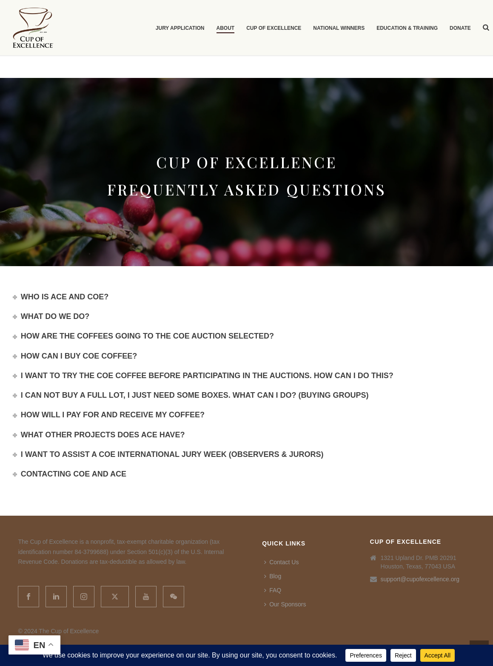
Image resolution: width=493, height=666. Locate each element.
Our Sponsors (285, 604)
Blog (272, 576)
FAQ (272, 590)
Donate (460, 28)
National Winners (339, 28)
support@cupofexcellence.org (420, 579)
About (226, 28)
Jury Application (180, 28)
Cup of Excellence (273, 28)
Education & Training (407, 28)
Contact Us (281, 562)
